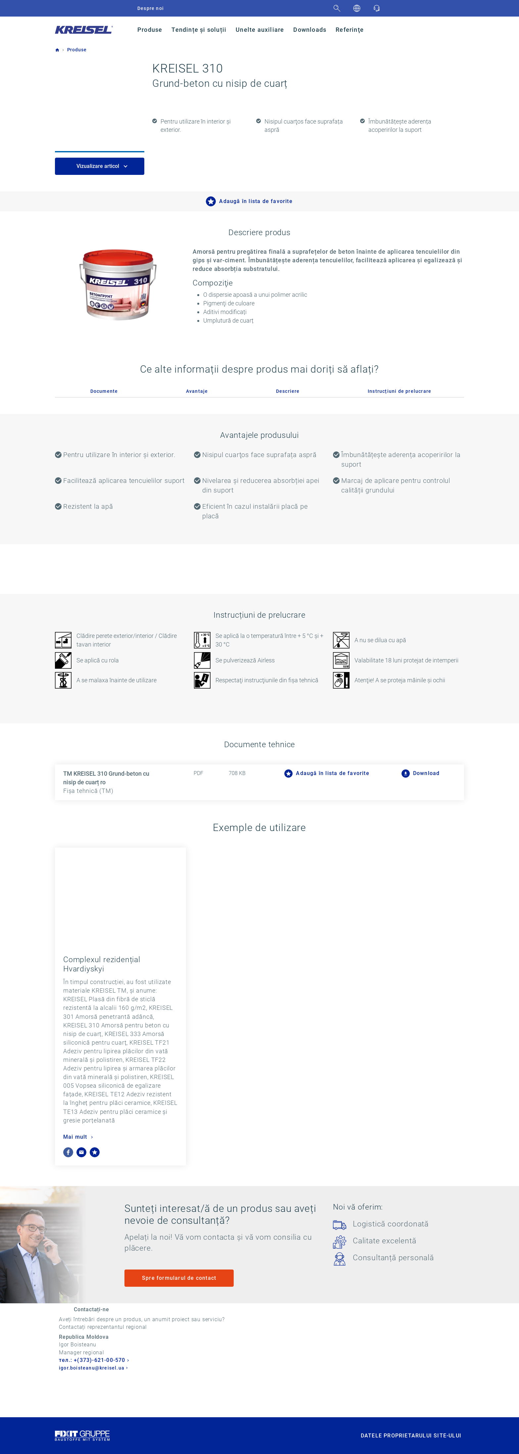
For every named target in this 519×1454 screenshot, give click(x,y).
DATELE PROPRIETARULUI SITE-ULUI (411, 1444)
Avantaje (197, 391)
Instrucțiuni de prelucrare (399, 391)
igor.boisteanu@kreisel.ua (192, 1368)
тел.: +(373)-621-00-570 (193, 1360)
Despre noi (150, 8)
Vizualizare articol (98, 166)
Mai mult (76, 1137)
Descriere (288, 391)
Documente (104, 391)
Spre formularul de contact (179, 1278)
